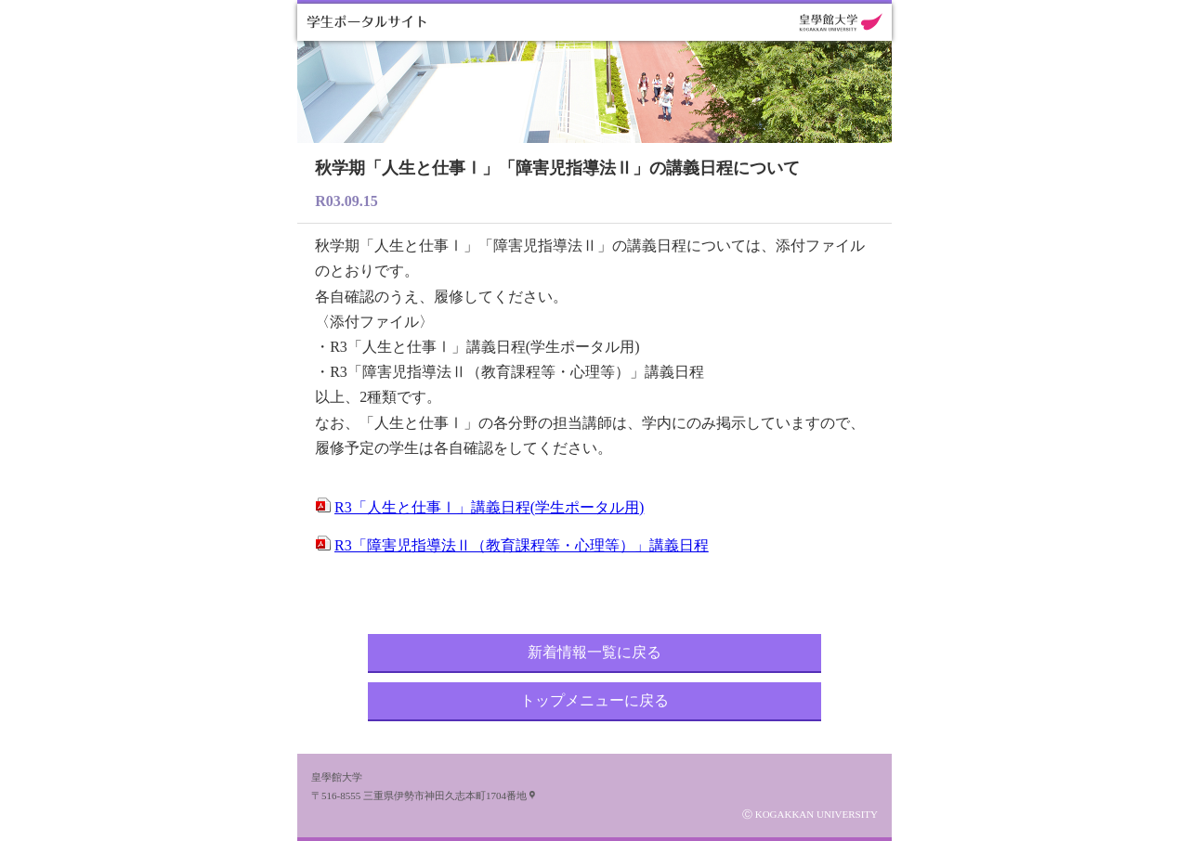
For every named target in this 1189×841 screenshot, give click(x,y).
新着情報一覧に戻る (594, 652)
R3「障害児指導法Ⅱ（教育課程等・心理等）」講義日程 (521, 545)
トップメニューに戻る (594, 700)
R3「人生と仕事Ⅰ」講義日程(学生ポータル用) (489, 507)
